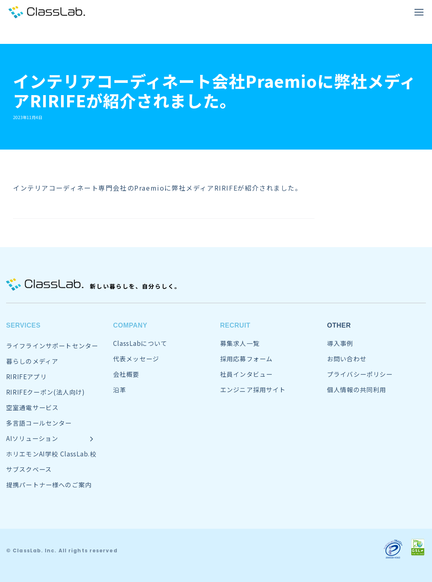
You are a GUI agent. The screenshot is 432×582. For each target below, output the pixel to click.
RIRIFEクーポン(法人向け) (45, 392)
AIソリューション (32, 438)
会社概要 (126, 374)
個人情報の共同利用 (356, 389)
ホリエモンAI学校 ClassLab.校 (51, 453)
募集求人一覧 (240, 343)
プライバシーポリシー (360, 374)
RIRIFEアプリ (26, 376)
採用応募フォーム (246, 358)
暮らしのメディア (32, 361)
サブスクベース (29, 469)
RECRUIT (235, 325)
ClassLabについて (140, 343)
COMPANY (130, 325)
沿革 (119, 389)
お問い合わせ (347, 358)
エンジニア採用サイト (253, 389)
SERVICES (23, 325)
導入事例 (340, 343)
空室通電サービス (32, 407)
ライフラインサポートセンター (52, 345)
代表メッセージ (136, 358)
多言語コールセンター (39, 423)
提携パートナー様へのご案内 (49, 484)
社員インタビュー (246, 374)
